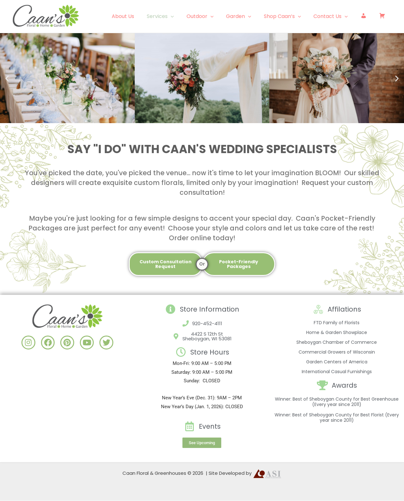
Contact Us (337, 16)
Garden (250, 16)
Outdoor (214, 16)
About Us (142, 16)
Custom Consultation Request (166, 264)
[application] (187, 16)
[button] (7, 78)
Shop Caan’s (291, 16)
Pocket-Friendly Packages (238, 264)
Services (176, 16)
